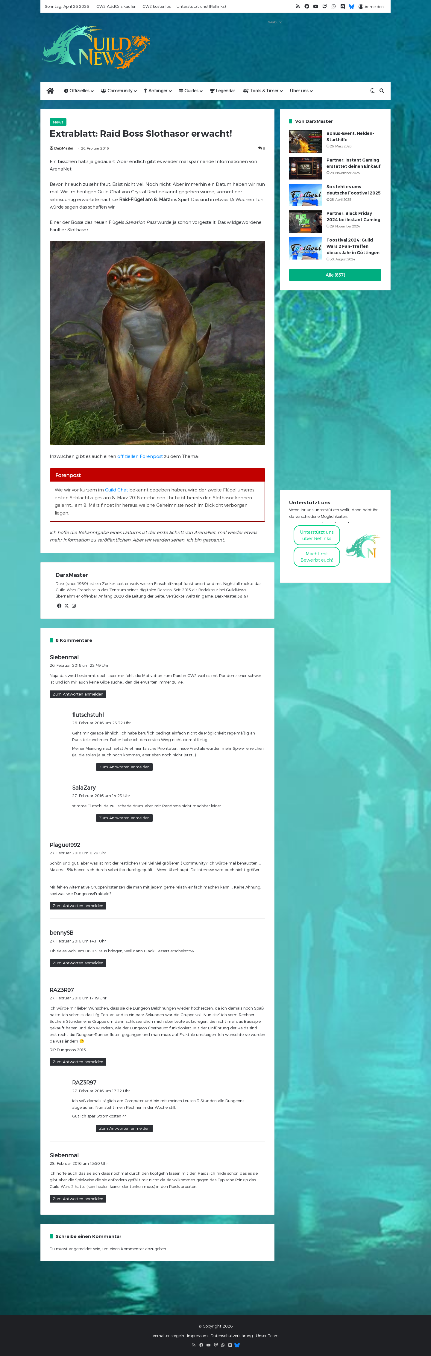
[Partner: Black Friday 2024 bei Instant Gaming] (305, 221)
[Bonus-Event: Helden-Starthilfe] (305, 141)
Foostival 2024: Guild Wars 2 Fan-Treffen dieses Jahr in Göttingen (353, 246)
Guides (188, 90)
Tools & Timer (260, 90)
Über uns (299, 90)
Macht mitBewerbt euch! (317, 556)
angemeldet (80, 1248)
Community (116, 90)
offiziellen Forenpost (140, 456)
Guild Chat (116, 489)
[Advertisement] (275, 39)
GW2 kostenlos (156, 6)
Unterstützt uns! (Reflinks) (201, 6)
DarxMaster (63, 148)
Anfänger (155, 90)
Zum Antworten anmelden (78, 694)
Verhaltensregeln (168, 1335)
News (58, 122)
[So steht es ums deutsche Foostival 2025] (305, 195)
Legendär (222, 90)
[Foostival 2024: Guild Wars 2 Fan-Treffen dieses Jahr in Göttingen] (305, 248)
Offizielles (76, 90)
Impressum (197, 1335)
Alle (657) (335, 274)
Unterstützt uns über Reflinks (316, 535)
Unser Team (267, 1335)
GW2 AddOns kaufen (116, 6)
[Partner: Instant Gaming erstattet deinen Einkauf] (305, 168)
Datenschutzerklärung (232, 1335)
